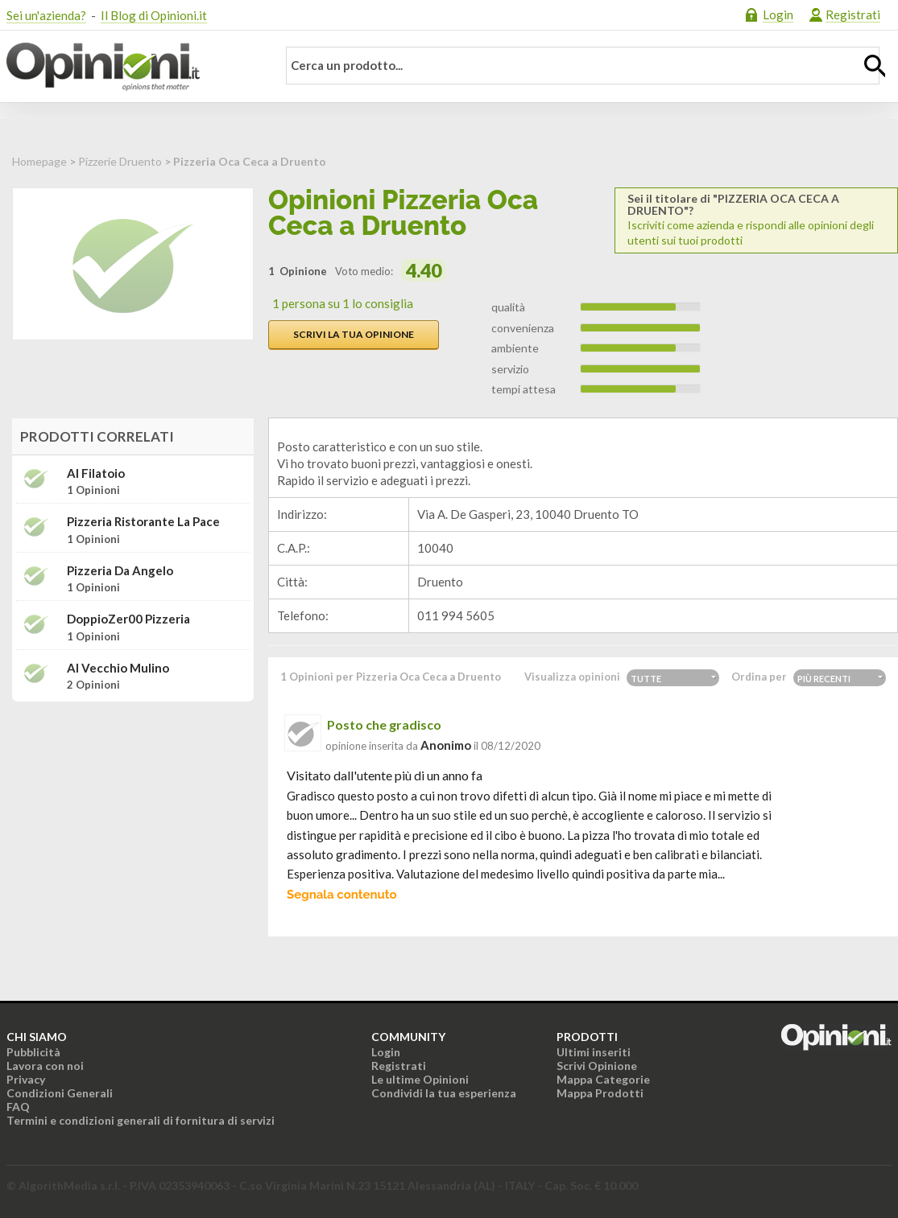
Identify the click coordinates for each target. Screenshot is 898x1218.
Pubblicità (33, 1052)
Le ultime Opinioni (420, 1079)
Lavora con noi (45, 1065)
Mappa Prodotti (600, 1093)
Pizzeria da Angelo (120, 571)
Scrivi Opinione (597, 1065)
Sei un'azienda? (46, 15)
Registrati (853, 14)
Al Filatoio (96, 473)
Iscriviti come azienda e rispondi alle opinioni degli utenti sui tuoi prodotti (756, 219)
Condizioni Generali (59, 1093)
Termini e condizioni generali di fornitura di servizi (140, 1120)
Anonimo (445, 745)
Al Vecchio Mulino (118, 668)
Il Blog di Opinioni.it (154, 15)
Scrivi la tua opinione (353, 334)
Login (778, 14)
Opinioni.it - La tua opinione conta (131, 67)
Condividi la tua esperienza (443, 1093)
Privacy (25, 1079)
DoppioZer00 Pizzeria (128, 619)
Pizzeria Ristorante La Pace (143, 522)
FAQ (18, 1106)
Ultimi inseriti (594, 1052)
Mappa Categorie (603, 1079)
